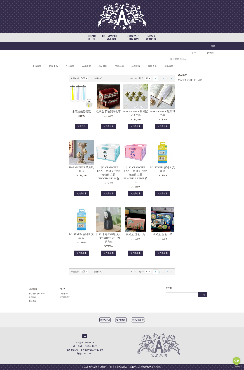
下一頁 (171, 78)
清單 (111, 78)
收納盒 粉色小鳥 (135, 234)
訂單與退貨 (65, 297)
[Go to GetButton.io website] (237, 367)
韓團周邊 (152, 66)
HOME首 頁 (92, 37)
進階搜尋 (32, 301)
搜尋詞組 (32, 297)
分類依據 (75, 78)
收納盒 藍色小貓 (162, 234)
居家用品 (53, 66)
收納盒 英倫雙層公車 (108, 111)
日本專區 (70, 66)
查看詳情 (81, 126)
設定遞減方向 (90, 78)
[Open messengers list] (236, 361)
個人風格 (103, 66)
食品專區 (86, 66)
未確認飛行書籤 (81, 111)
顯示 (141, 78)
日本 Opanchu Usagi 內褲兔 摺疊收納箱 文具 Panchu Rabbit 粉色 (135, 175)
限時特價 (119, 66)
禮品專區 (168, 66)
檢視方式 (98, 78)
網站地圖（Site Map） (38, 293)
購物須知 (105, 320)
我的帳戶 (64, 293)
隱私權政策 (138, 320)
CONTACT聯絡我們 (133, 37)
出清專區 (37, 66)
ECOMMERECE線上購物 (111, 37)
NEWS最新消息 (151, 37)
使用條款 (121, 320)
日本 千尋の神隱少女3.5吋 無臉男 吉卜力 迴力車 (108, 238)
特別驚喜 (135, 66)
